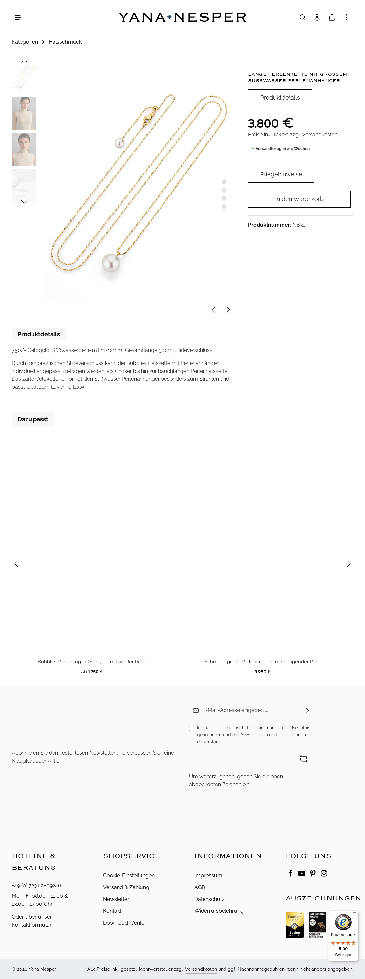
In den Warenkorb (299, 198)
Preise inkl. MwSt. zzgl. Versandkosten (292, 135)
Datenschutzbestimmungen (254, 727)
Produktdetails (280, 97)
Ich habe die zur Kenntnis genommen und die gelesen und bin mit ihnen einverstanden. (253, 734)
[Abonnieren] (307, 710)
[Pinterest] (313, 875)
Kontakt (112, 911)
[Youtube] (302, 875)
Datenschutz (209, 899)
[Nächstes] (228, 309)
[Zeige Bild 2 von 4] (224, 190)
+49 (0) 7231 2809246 (36, 885)
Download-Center (124, 923)
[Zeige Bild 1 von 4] (224, 181)
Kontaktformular (32, 925)
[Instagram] (324, 875)
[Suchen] (302, 17)
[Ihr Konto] (317, 17)
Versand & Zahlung (126, 887)
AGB (244, 734)
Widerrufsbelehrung (219, 911)
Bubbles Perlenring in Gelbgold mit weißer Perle (92, 661)
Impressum (208, 875)
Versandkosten (201, 969)
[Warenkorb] (332, 17)
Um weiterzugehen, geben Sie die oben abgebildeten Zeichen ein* (236, 780)
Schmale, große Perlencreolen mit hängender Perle (263, 661)
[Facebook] (291, 875)
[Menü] (18, 17)
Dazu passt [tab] (33, 419)
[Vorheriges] (214, 309)
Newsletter (116, 899)
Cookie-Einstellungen (129, 875)
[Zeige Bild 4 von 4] (224, 206)
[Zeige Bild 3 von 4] (224, 198)
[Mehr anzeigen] (346, 17)
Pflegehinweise (281, 174)
